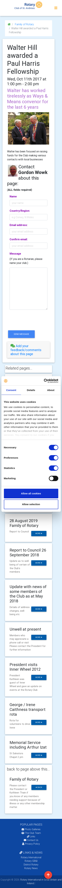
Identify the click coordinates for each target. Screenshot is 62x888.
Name (13, 196)
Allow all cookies (31, 493)
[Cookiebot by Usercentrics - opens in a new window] (44, 381)
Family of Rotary (24, 24)
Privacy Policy (31, 843)
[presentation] (32, 322)
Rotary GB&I (31, 860)
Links (31, 836)
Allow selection (31, 504)
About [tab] (50, 390)
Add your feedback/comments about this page (25, 350)
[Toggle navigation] (55, 8)
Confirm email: (19, 239)
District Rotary (31, 864)
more (38, 533)
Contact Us (31, 840)
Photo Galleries (31, 829)
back (39, 787)
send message (21, 334)
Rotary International (31, 857)
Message (15, 253)
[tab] (28, 350)
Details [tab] (31, 390)
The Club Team (31, 833)
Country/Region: (20, 210)
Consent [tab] (11, 390)
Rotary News (31, 868)
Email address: (19, 225)
